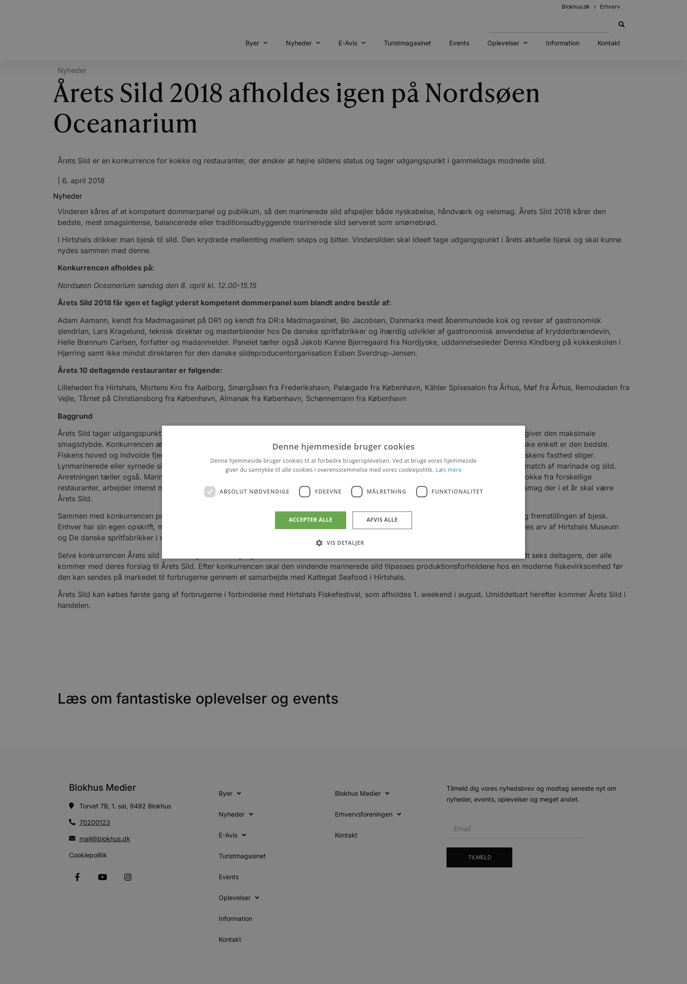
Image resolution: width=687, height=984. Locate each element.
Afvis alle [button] (382, 520)
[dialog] (343, 492)
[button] (343, 542)
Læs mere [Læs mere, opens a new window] (448, 470)
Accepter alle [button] (310, 520)
